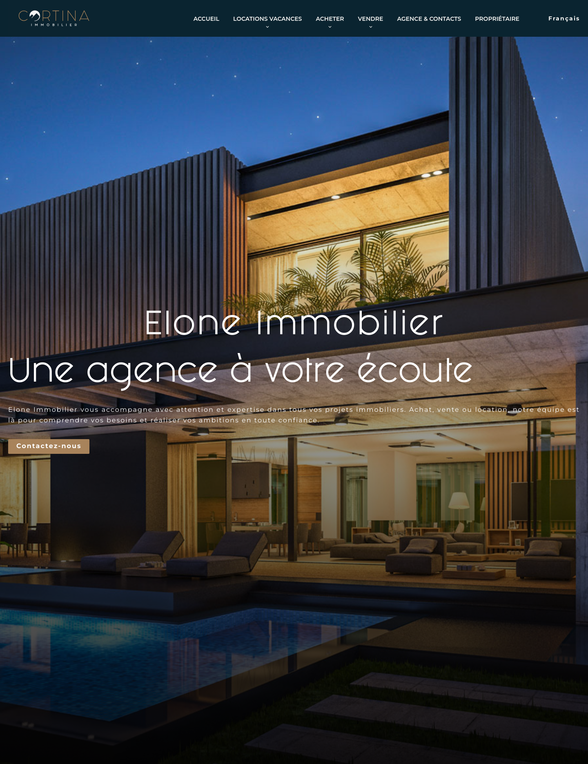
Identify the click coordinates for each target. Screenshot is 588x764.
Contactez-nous (48, 446)
